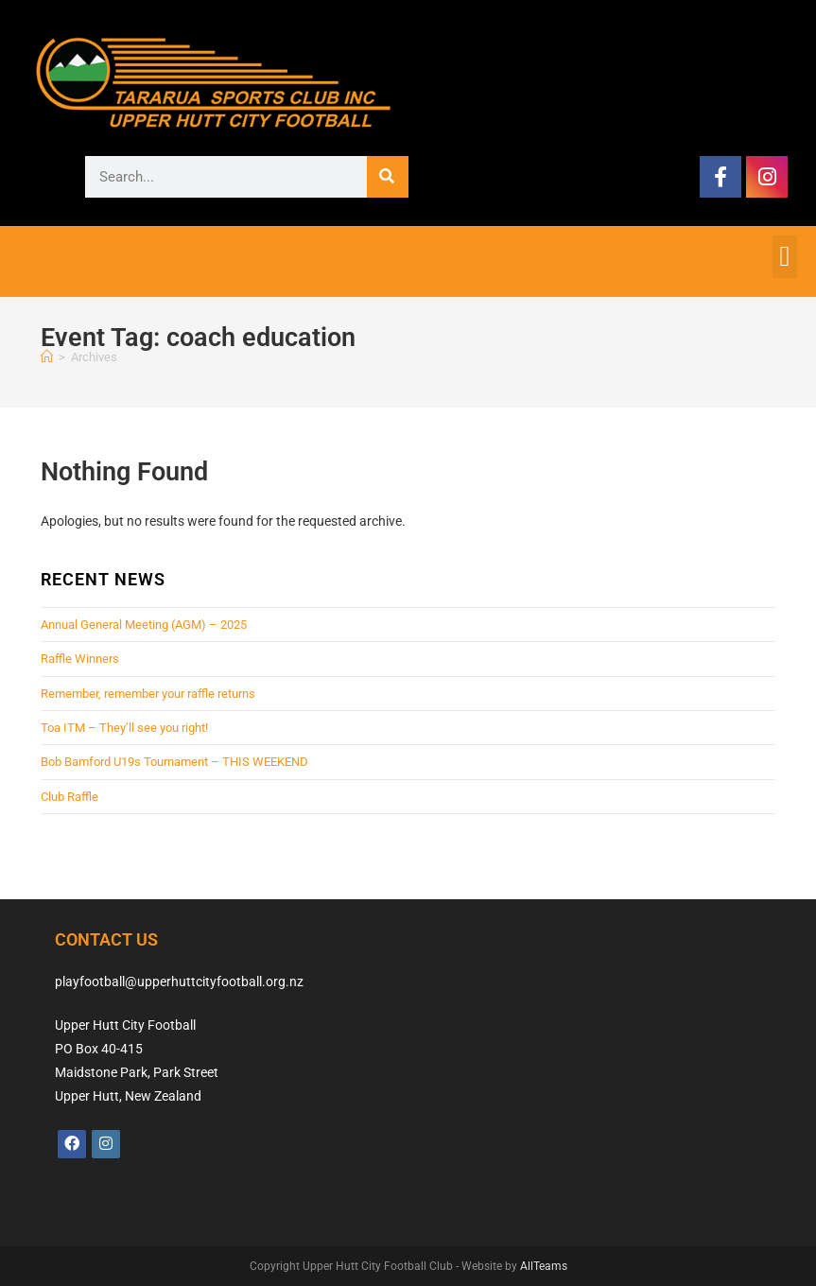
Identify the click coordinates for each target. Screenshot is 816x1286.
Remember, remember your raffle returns (148, 693)
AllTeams (543, 1266)
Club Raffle (69, 797)
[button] (785, 256)
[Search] (387, 177)
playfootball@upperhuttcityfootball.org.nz (179, 981)
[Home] (47, 357)
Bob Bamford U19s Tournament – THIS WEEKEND (174, 762)
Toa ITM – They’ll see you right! (124, 728)
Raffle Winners (80, 659)
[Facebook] (72, 1144)
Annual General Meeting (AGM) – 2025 (144, 624)
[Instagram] (106, 1144)
